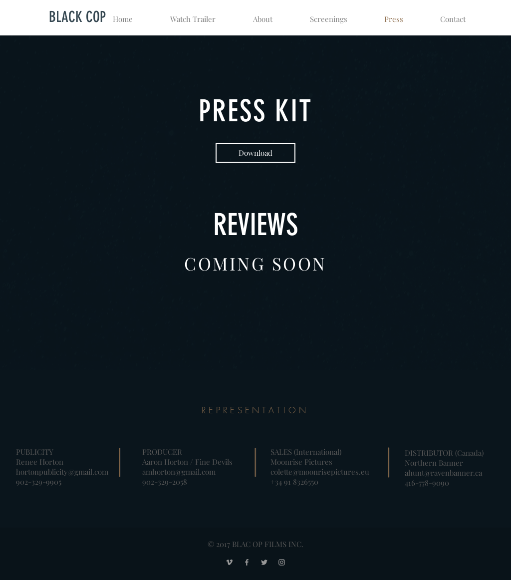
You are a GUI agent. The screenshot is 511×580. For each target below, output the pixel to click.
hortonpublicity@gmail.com (62, 472)
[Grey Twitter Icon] (264, 562)
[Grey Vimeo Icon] (229, 562)
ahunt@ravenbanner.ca (443, 473)
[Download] (255, 153)
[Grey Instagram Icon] (281, 562)
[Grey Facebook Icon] (247, 562)
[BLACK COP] (77, 17)
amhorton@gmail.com (179, 472)
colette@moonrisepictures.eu (319, 472)
